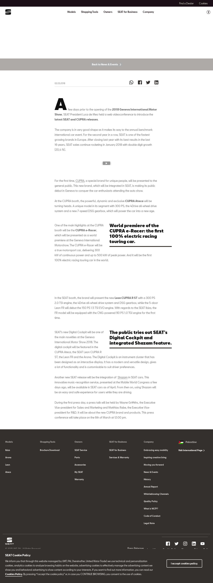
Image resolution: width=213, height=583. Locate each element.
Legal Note (149, 544)
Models (9, 462)
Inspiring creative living (155, 478)
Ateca (8, 492)
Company (149, 462)
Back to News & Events (106, 77)
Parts (77, 478)
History (147, 500)
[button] (106, 176)
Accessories (80, 485)
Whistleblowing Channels (156, 514)
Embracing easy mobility (156, 471)
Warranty (79, 500)
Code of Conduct (152, 536)
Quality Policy (151, 522)
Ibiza (7, 471)
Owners (78, 462)
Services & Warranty (119, 478)
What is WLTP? (151, 529)
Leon (7, 485)
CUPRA (80, 194)
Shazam (123, 397)
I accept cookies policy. (184, 563)
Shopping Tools (47, 462)
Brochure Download (50, 471)
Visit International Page (191, 471)
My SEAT (79, 492)
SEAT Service (81, 471)
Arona (8, 478)
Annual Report (151, 507)
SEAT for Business (118, 462)
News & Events (151, 492)
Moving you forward (154, 485)
